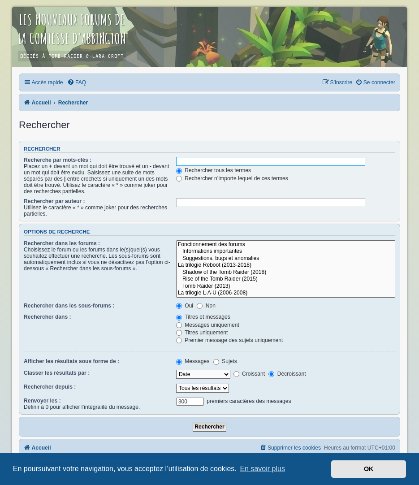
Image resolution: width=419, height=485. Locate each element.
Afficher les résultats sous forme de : (71, 361)
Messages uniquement (207, 325)
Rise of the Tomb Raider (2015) (285, 279)
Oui (184, 306)
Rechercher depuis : (50, 387)
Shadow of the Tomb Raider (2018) (285, 272)
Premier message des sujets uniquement (229, 340)
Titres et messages (203, 317)
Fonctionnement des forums (285, 244)
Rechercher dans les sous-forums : (69, 306)
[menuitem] (76, 82)
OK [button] (369, 468)
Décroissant (287, 374)
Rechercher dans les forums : (62, 243)
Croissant (249, 374)
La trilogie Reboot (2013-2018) (285, 265)
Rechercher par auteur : (54, 201)
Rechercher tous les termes (213, 170)
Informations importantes (285, 251)
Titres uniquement (202, 332)
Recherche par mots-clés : (57, 160)
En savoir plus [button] (262, 468)
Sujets (225, 361)
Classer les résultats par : (57, 373)
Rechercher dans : (47, 317)
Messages (192, 361)
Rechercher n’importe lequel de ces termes (232, 178)
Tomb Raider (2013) (285, 286)
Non (206, 306)
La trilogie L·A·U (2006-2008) (285, 293)
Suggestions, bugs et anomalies (285, 258)
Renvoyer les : (42, 401)
